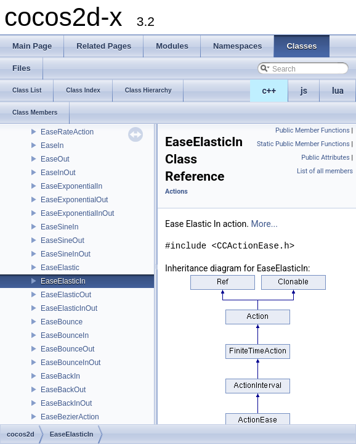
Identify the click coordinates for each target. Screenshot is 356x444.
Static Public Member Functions (303, 144)
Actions (176, 191)
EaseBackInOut (66, 403)
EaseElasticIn (63, 281)
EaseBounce (62, 322)
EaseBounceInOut (70, 362)
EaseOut (55, 159)
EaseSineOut (62, 240)
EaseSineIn (59, 227)
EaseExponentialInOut (77, 213)
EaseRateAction (67, 132)
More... (264, 224)
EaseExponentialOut (74, 199)
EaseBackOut (63, 389)
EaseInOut (58, 172)
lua (338, 91)
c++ (269, 91)
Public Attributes (325, 158)
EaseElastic (60, 267)
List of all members (325, 171)
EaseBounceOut (67, 349)
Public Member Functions (312, 130)
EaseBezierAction (70, 417)
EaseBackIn (60, 376)
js (304, 91)
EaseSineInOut (66, 254)
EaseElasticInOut (69, 308)
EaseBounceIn (65, 335)
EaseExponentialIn (71, 186)
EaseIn (52, 145)
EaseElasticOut (66, 294)
